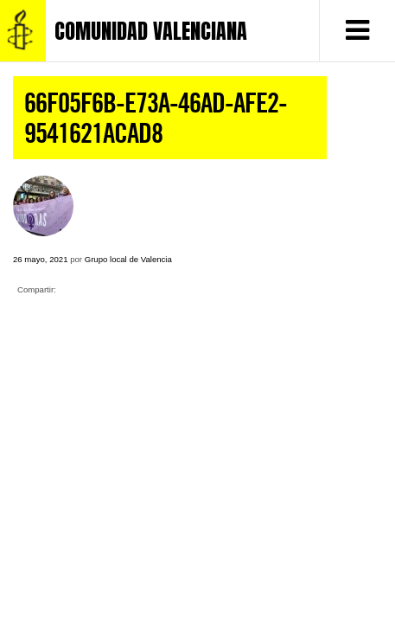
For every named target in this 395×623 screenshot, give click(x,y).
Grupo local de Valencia (128, 259)
